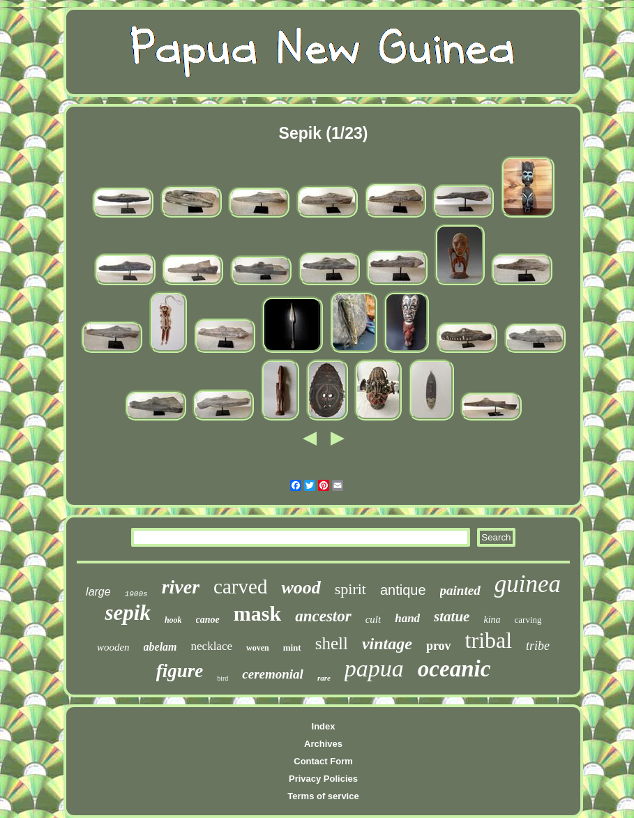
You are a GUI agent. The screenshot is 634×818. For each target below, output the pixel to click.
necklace (211, 646)
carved (240, 586)
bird (222, 678)
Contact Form (323, 761)
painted (460, 590)
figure (180, 670)
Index (323, 726)
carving (528, 619)
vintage (387, 644)
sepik (127, 612)
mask (257, 613)
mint (292, 647)
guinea (528, 584)
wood (300, 587)
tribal (489, 640)
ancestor (323, 616)
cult (373, 619)
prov (438, 646)
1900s (136, 594)
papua (374, 668)
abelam (160, 647)
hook (173, 620)
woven (257, 648)
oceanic (454, 668)
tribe (538, 646)
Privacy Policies (323, 778)
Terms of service (322, 796)
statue (451, 616)
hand (407, 618)
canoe (208, 619)
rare (324, 678)
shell (331, 643)
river (180, 587)
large (98, 592)
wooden (113, 647)
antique (403, 590)
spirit (350, 589)
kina (491, 619)
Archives (323, 744)
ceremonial (272, 674)
